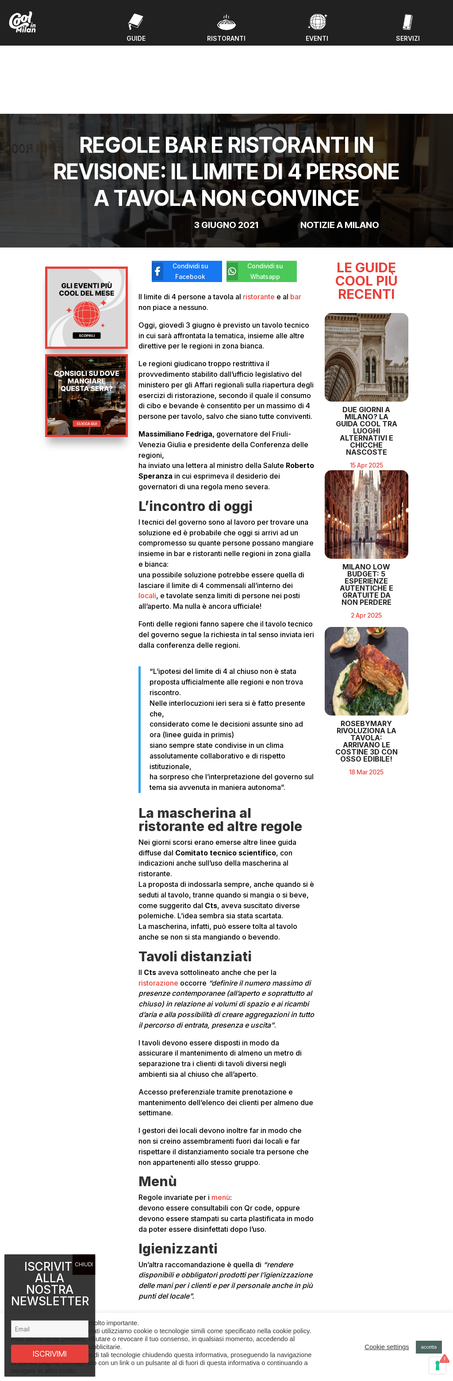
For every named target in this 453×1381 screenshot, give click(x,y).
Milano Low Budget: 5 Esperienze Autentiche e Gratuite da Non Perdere (366, 564)
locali (147, 522)
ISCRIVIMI (50, 1353)
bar (294, 223)
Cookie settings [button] (387, 1346)
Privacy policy (354, 1308)
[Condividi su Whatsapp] (255, 198)
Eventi (149, 1280)
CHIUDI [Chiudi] (84, 1264)
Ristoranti (153, 1302)
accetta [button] (429, 1347)
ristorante (259, 223)
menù (220, 1124)
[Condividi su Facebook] (180, 198)
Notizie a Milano (339, 152)
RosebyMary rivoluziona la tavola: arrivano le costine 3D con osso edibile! (366, 722)
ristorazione (158, 909)
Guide (149, 1291)
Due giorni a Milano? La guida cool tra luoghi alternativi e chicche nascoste (366, 411)
